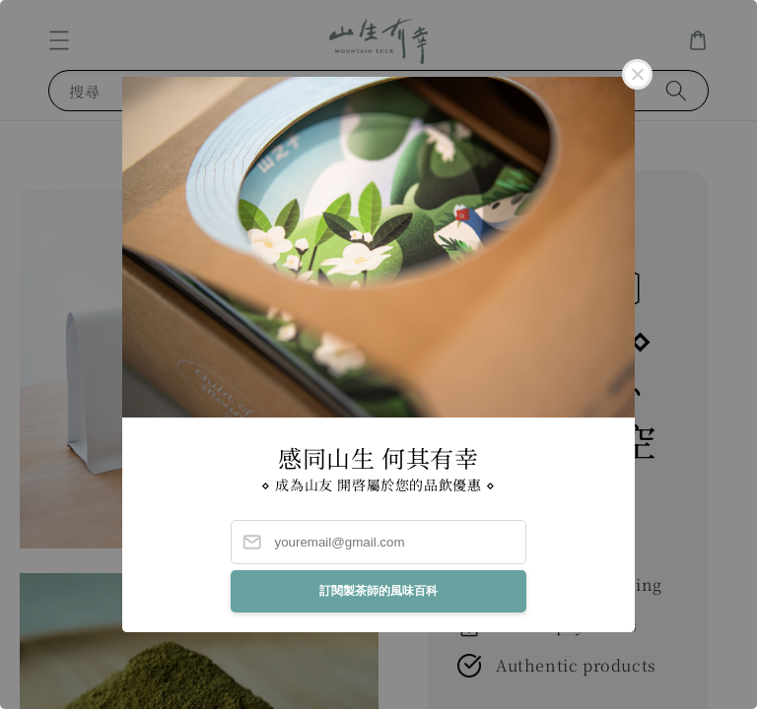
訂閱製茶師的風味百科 (378, 591)
